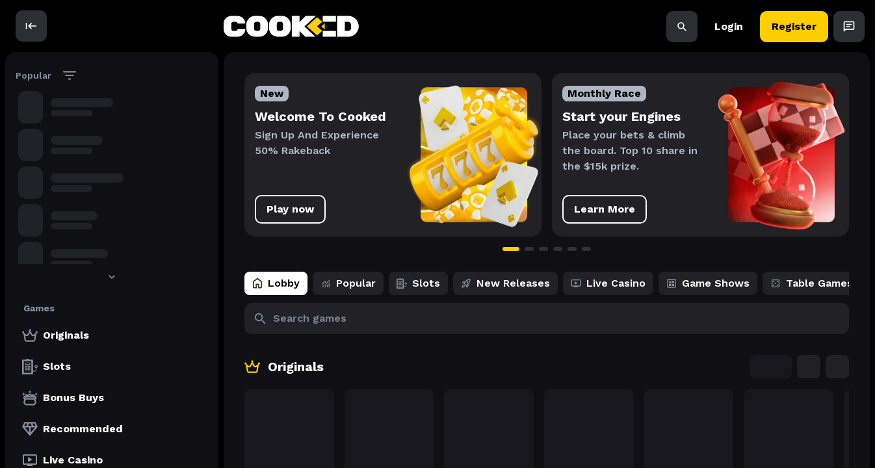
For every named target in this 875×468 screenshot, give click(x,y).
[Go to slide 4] (557, 249)
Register (794, 26)
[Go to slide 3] (543, 249)
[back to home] (291, 26)
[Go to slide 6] (586, 249)
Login (729, 26)
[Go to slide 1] (511, 249)
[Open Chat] (849, 26)
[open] (31, 26)
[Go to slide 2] (529, 249)
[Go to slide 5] (572, 249)
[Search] (682, 26)
